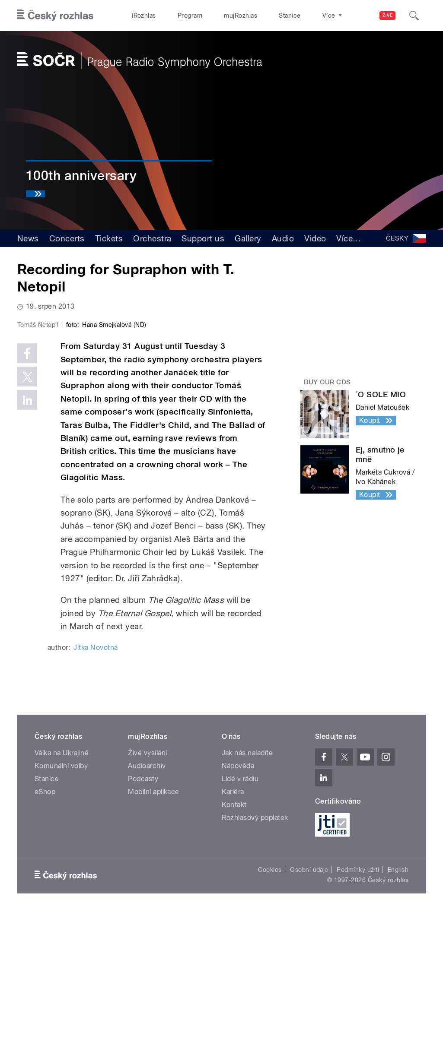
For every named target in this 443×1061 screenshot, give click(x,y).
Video (315, 238)
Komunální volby (61, 913)
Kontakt (234, 952)
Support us (203, 238)
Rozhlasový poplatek (255, 965)
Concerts (67, 238)
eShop (45, 939)
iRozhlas (139, 15)
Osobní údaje (309, 1016)
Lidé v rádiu (240, 926)
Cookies (269, 1016)
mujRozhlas (218, 15)
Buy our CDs (327, 382)
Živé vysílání (147, 900)
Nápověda (238, 913)
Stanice (259, 15)
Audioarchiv (147, 913)
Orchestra (152, 238)
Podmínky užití (358, 1016)
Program (176, 15)
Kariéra (233, 939)
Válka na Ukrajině (62, 900)
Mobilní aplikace (153, 939)
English (398, 1016)
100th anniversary (81, 175)
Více (348, 238)
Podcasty (143, 926)
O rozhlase (298, 15)
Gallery (248, 238)
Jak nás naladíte (247, 900)
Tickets (109, 238)
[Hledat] (414, 15)
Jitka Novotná (95, 795)
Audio (283, 238)
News (28, 238)
